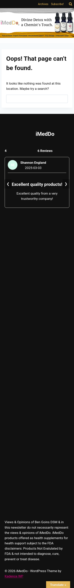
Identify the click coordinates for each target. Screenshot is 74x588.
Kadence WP (14, 576)
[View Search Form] (70, 4)
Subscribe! (57, 4)
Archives (43, 4)
